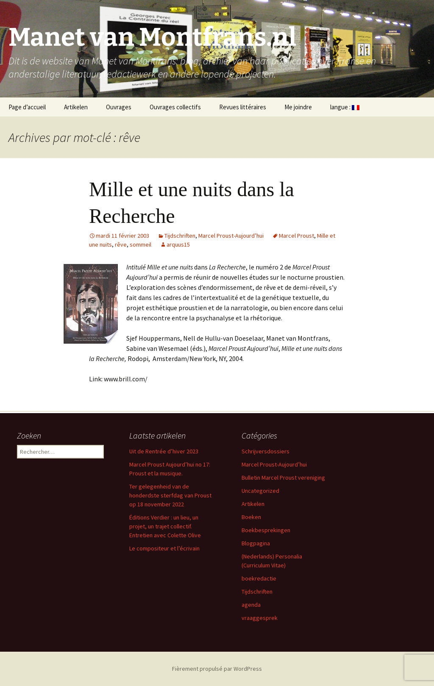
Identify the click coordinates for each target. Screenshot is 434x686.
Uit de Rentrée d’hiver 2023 (163, 451)
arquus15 (178, 244)
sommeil (140, 244)
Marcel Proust (296, 235)
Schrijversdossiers (265, 451)
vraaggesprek (260, 618)
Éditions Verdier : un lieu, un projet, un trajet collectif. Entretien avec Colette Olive (165, 526)
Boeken (251, 517)
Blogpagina (256, 543)
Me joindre (298, 107)
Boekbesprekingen (266, 530)
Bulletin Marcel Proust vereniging (283, 477)
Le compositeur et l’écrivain (164, 548)
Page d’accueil (27, 107)
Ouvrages (118, 107)
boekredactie (259, 578)
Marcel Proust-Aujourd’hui (231, 235)
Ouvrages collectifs (175, 107)
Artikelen (76, 107)
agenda (251, 604)
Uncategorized (260, 490)
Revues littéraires (242, 107)
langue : (344, 107)
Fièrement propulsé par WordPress (217, 668)
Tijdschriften (179, 235)
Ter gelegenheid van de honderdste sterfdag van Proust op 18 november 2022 (170, 495)
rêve (121, 244)
